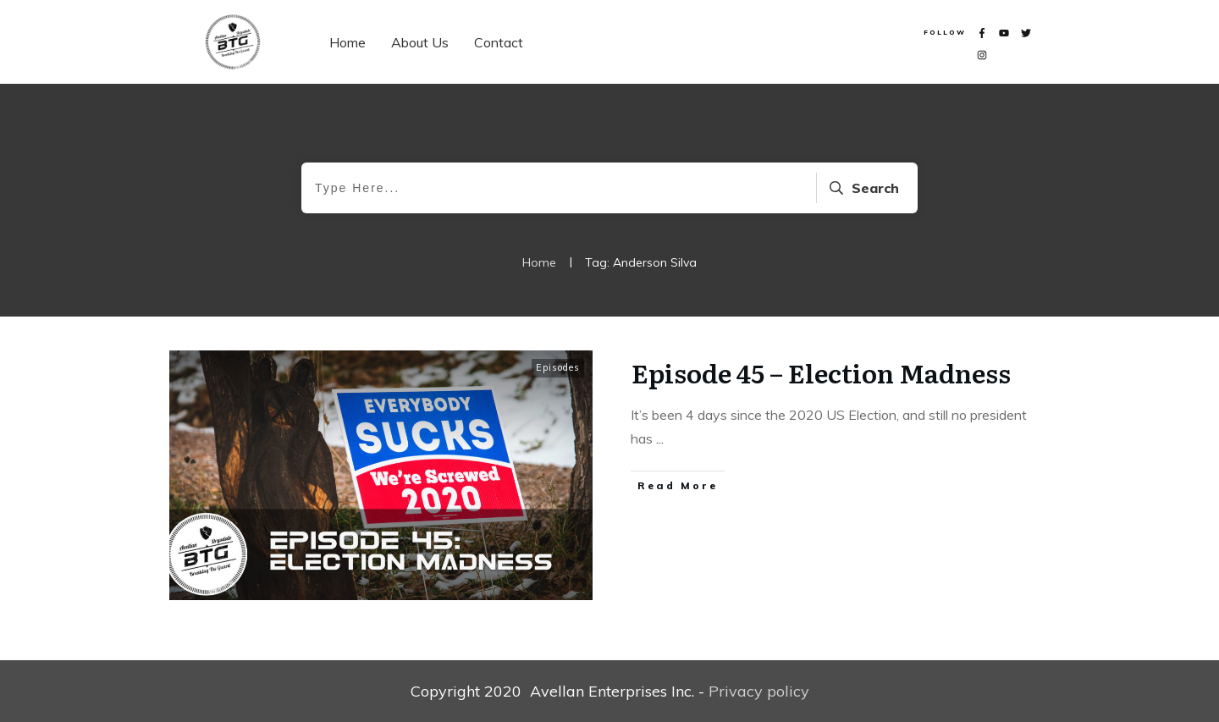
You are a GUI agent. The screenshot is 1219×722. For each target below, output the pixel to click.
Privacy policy (759, 691)
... (660, 438)
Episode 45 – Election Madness (821, 372)
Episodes (558, 367)
